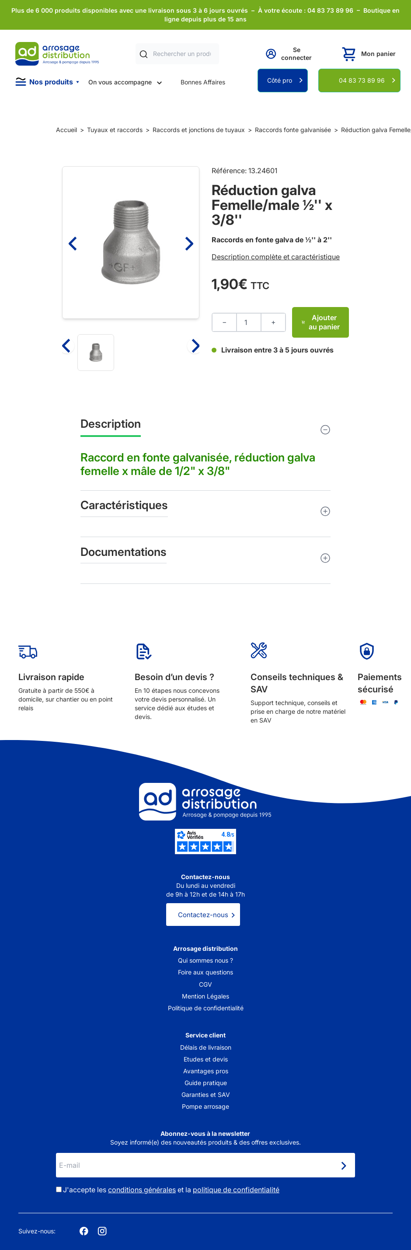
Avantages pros (205, 1071)
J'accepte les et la (171, 1189)
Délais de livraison (205, 1047)
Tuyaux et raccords (115, 129)
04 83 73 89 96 (362, 80)
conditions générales (142, 1189)
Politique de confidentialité (206, 1008)
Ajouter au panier (320, 322)
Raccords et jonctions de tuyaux (199, 129)
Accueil (66, 129)
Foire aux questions (205, 972)
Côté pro (279, 80)
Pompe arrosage (205, 1106)
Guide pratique (206, 1082)
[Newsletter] (343, 1166)
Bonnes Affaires (203, 82)
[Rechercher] (143, 54)
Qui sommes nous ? (205, 960)
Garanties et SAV (205, 1094)
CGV (205, 984)
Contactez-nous (203, 915)
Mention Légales (205, 996)
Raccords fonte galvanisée (293, 129)
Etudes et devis (206, 1059)
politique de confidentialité (236, 1189)
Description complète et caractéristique (276, 256)
